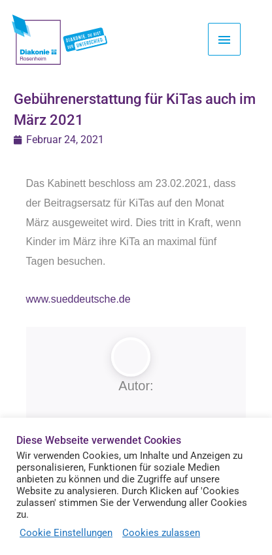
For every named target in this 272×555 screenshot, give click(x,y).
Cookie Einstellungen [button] (66, 533)
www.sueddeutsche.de (78, 299)
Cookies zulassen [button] (161, 533)
